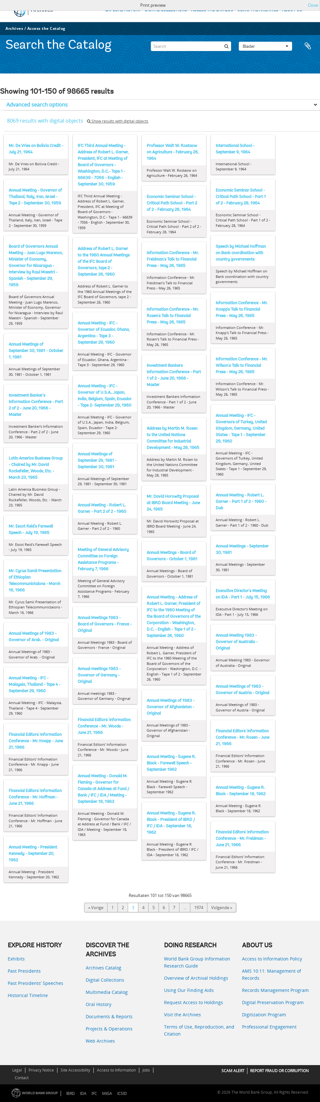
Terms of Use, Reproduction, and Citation (199, 1030)
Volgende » (221, 907)
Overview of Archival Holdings (196, 978)
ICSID (122, 1093)
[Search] (191, 46)
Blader (265, 46)
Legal (17, 1070)
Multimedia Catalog (107, 992)
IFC (94, 1093)
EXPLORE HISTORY (123, 10)
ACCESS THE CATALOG (212, 10)
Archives (14, 28)
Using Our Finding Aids (189, 990)
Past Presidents (24, 971)
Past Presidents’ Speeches (35, 983)
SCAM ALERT (233, 1070)
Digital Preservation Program (273, 1002)
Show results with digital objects (117, 121)
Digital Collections (105, 980)
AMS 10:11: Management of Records (271, 974)
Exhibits (16, 959)
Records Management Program (275, 990)
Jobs (146, 1070)
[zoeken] (226, 46)
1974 (198, 907)
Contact (22, 1077)
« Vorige (95, 907)
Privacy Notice (41, 1070)
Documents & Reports (109, 1016)
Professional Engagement (269, 1027)
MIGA (107, 1093)
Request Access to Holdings (193, 1002)
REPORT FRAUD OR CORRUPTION (279, 1070)
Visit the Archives (182, 1015)
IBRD (70, 1093)
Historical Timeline (28, 995)
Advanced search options (37, 104)
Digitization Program (264, 1015)
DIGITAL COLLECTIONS (166, 10)
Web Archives (100, 1041)
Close (313, 5)
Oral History (98, 1004)
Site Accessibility (75, 1070)
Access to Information (116, 1070)
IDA (83, 1093)
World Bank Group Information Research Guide (197, 962)
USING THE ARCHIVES (257, 10)
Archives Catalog (103, 968)
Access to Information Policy (272, 959)
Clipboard (308, 46)
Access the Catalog (46, 28)
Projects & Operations (109, 1029)
